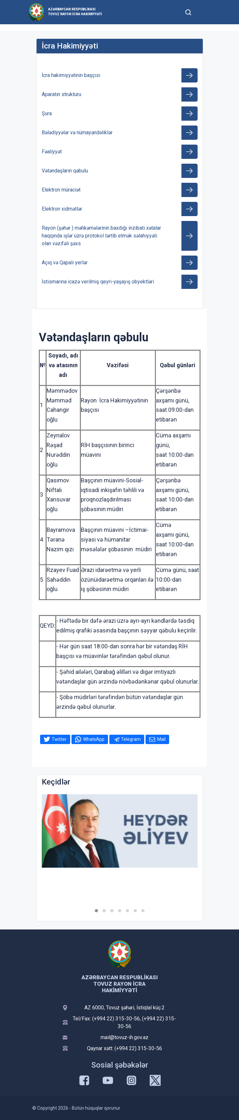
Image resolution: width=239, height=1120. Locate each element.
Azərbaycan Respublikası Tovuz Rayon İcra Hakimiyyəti (75, 11)
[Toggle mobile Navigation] (204, 12)
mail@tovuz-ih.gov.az (124, 1037)
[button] (96, 910)
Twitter (59, 739)
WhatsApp (93, 739)
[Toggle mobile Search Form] (188, 11)
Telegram (131, 739)
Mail (161, 739)
